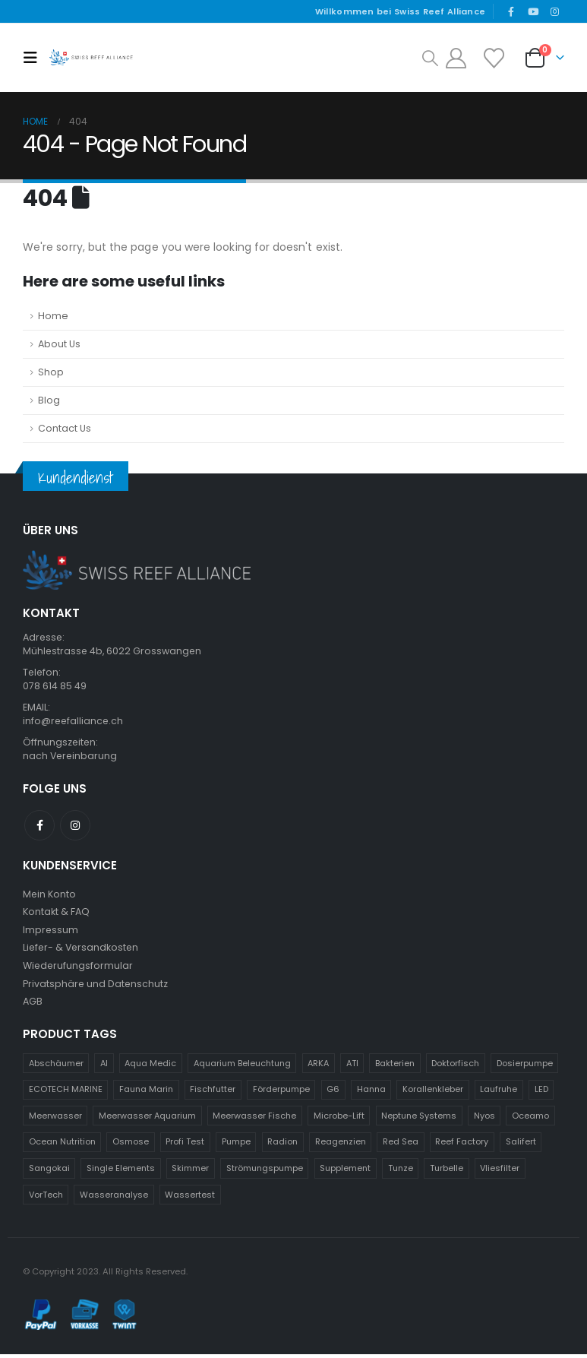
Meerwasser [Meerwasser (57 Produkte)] (55, 1120)
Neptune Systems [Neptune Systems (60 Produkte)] (418, 1120)
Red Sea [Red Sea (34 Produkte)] (400, 1146)
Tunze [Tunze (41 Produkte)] (400, 1172)
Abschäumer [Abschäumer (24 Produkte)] (56, 1067)
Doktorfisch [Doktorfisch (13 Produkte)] (455, 1067)
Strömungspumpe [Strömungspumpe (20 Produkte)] (264, 1172)
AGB (33, 1005)
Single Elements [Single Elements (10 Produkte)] (121, 1172)
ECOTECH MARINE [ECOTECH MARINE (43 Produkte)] (66, 1093)
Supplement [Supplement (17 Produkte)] (345, 1172)
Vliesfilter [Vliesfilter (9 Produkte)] (499, 1172)
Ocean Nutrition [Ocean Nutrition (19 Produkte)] (62, 1146)
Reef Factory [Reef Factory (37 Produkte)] (461, 1146)
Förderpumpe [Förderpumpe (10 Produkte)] (281, 1093)
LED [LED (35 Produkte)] (541, 1093)
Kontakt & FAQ (56, 913)
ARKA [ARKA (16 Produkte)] (318, 1067)
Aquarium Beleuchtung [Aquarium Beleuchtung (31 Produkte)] (242, 1067)
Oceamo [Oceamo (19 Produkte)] (530, 1120)
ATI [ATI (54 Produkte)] (352, 1067)
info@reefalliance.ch (74, 722)
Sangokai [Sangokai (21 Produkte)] (49, 1172)
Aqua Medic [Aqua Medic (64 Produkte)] (150, 1067)
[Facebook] (511, 11)
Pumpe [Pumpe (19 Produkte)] (236, 1146)
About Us (59, 343)
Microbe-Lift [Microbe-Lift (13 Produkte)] (339, 1120)
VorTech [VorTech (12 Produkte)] (46, 1198)
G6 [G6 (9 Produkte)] (333, 1093)
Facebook (39, 827)
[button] (34, 58)
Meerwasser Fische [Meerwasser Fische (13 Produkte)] (254, 1120)
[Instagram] (554, 11)
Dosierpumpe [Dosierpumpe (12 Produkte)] (525, 1067)
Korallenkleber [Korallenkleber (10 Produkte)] (432, 1093)
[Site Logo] (91, 57)
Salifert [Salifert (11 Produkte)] (521, 1146)
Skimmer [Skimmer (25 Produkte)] (190, 1172)
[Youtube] (533, 11)
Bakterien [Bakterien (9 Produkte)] (395, 1067)
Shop (51, 372)
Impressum (51, 932)
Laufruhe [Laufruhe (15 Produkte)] (498, 1093)
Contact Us (64, 428)
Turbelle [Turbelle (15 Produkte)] (446, 1172)
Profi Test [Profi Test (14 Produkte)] (185, 1146)
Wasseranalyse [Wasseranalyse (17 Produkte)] (114, 1198)
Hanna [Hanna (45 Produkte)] (371, 1093)
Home (53, 315)
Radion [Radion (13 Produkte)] (282, 1146)
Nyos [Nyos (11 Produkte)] (484, 1120)
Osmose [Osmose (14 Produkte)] (130, 1146)
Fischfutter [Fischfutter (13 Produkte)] (212, 1093)
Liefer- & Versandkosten (82, 950)
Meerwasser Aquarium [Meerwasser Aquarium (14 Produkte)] (147, 1120)
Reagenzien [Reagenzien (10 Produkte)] (340, 1146)
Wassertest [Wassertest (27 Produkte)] (190, 1198)
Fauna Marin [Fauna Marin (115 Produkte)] (146, 1093)
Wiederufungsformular (78, 968)
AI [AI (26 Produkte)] (104, 1067)
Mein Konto (50, 895)
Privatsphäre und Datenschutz (96, 986)
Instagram (75, 827)
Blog (49, 400)
